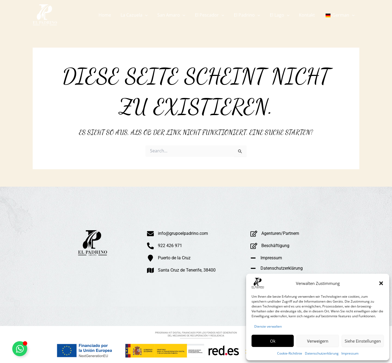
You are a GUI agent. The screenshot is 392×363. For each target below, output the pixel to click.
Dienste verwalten (268, 326)
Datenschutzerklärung (322, 353)
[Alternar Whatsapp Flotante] (19, 348)
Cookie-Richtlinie (289, 353)
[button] (381, 283)
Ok (272, 341)
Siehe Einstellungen (363, 341)
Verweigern (317, 341)
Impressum (350, 353)
